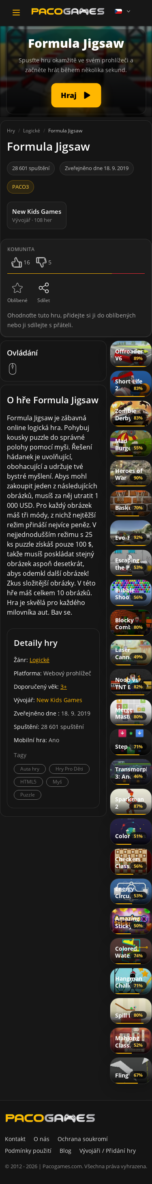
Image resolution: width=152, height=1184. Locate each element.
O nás (41, 1139)
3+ (63, 686)
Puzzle (27, 794)
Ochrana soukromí (83, 1139)
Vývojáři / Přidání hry (107, 1150)
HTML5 (28, 781)
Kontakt (15, 1139)
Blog (65, 1150)
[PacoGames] (50, 1118)
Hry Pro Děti (69, 768)
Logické (39, 660)
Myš (57, 781)
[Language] (123, 11)
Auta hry (29, 768)
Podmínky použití (28, 1150)
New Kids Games (59, 700)
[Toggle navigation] (16, 12)
